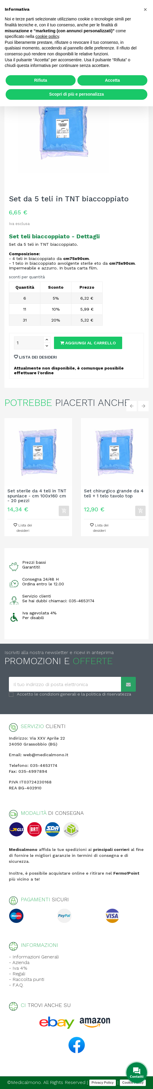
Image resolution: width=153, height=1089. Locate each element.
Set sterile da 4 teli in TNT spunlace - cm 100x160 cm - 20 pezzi (36, 496)
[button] (145, 9)
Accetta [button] (112, 80)
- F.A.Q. (16, 985)
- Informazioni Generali (34, 957)
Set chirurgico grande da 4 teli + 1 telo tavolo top (114, 494)
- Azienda (19, 962)
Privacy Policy (103, 1082)
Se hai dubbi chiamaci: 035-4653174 (58, 600)
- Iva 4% (18, 968)
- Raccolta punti (26, 979)
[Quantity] (29, 342)
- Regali (17, 973)
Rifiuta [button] (40, 80)
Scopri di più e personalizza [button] (76, 94)
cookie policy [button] (47, 36)
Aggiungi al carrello (88, 342)
